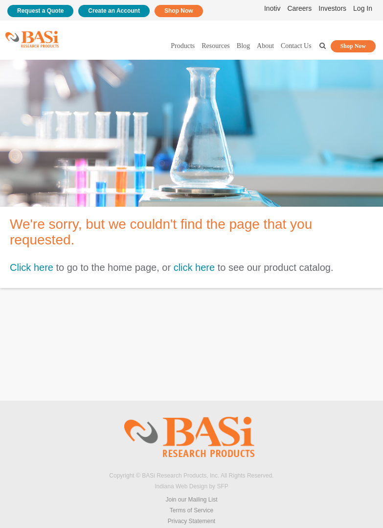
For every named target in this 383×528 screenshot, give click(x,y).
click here (194, 267)
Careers (299, 8)
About (265, 45)
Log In (362, 8)
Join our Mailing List (191, 499)
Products (183, 45)
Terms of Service (191, 510)
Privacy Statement (191, 521)
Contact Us (296, 45)
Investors (332, 8)
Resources (216, 45)
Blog (243, 45)
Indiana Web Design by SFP (191, 486)
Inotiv (272, 8)
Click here (31, 267)
